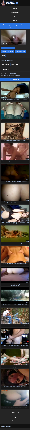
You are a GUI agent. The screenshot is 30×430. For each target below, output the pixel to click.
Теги (15, 16)
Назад (14, 417)
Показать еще (15, 412)
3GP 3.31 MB (14, 64)
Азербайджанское (11, 73)
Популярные (14, 12)
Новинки (15, 8)
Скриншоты (5, 69)
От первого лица (17, 75)
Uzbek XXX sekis (6, 426)
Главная (14, 420)
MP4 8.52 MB (5, 64)
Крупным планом (8, 75)
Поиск (15, 20)
